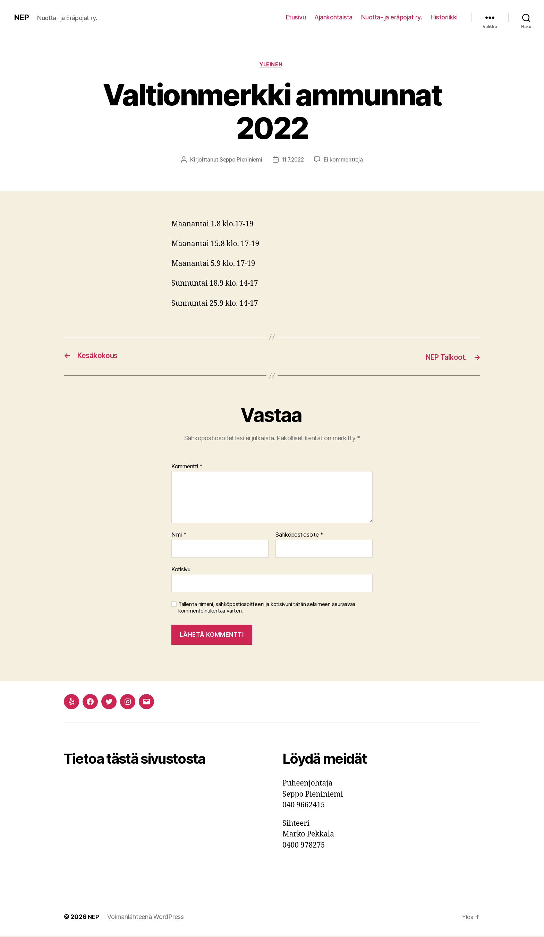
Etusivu (296, 17)
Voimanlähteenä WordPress (146, 917)
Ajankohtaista (333, 17)
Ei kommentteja (345, 160)
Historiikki (444, 17)
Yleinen (272, 65)
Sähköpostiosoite (299, 535)
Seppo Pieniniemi (239, 160)
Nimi (178, 535)
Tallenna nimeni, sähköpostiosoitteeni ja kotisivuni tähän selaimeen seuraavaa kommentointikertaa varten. (266, 608)
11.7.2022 (293, 160)
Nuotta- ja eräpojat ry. (391, 17)
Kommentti (187, 467)
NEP (22, 17)
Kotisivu (180, 569)
